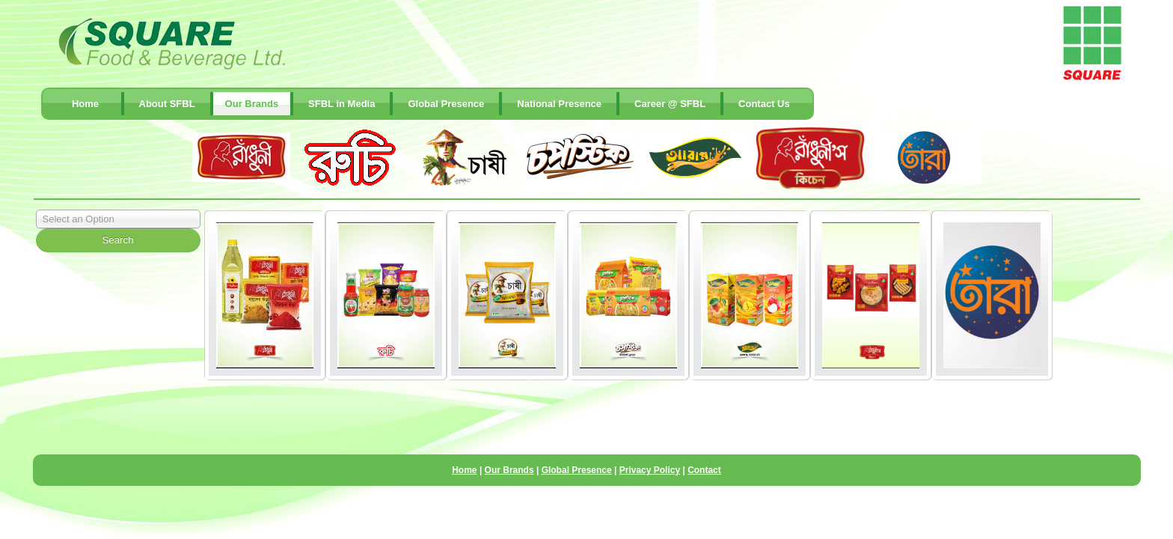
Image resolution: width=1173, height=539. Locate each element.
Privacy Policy (649, 470)
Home (85, 103)
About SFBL (167, 103)
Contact (704, 470)
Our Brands (252, 103)
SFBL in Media (341, 103)
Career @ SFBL (669, 103)
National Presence (559, 103)
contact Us (764, 103)
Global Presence (446, 103)
